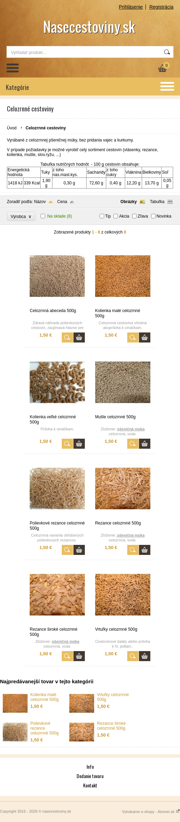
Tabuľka (157, 201)
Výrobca (21, 216)
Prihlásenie (131, 7)
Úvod (12, 128)
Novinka (164, 216)
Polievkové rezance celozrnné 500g (44, 728)
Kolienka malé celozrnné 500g (44, 697)
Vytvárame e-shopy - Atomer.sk (151, 812)
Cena (62, 201)
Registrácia (161, 7)
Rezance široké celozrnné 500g (111, 726)
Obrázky (128, 201)
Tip (108, 216)
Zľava (143, 216)
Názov (40, 201)
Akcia (124, 216)
